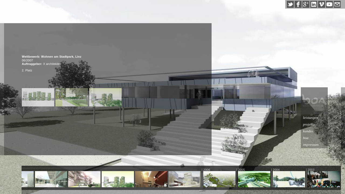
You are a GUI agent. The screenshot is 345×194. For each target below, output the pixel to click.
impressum (324, 145)
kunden (321, 131)
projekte (322, 124)
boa (319, 138)
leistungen (323, 118)
